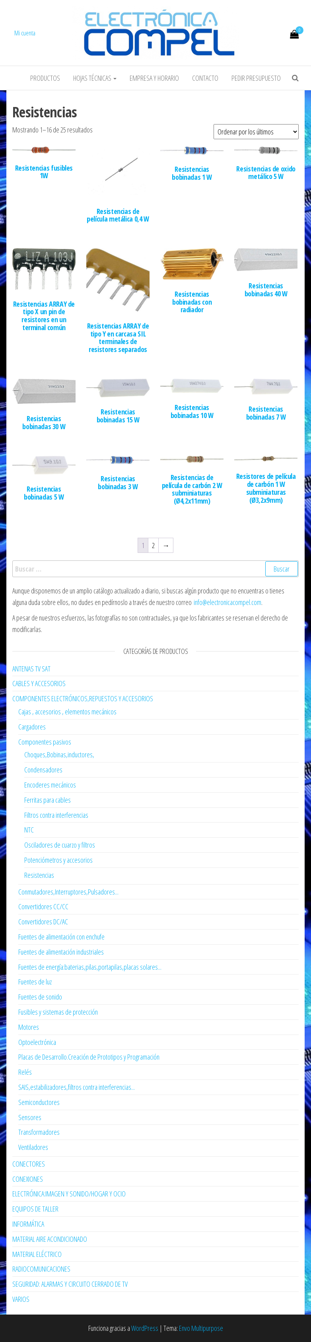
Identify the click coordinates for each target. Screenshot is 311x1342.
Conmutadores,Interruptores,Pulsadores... (68, 892)
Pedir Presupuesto (256, 78)
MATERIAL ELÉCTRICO (37, 1254)
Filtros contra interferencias (56, 815)
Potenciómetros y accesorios (58, 860)
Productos (45, 78)
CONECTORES (28, 1164)
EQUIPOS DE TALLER (35, 1209)
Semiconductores (39, 1102)
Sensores (29, 1117)
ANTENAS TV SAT (31, 668)
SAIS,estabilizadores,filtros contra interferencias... (76, 1087)
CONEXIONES (27, 1179)
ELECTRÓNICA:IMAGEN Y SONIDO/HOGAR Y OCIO (69, 1193)
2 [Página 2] (153, 545)
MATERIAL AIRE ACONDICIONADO (49, 1239)
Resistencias (39, 875)
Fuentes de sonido (40, 997)
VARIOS (20, 1299)
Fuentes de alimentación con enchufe (61, 936)
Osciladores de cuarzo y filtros (59, 845)
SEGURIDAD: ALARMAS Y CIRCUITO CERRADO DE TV (70, 1284)
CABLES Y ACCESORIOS (39, 683)
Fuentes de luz (35, 981)
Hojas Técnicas (95, 78)
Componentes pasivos (44, 742)
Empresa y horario (154, 78)
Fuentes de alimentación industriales (61, 952)
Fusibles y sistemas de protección (58, 1012)
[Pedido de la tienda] (256, 131)
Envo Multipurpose (201, 1328)
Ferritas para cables (47, 800)
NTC (29, 829)
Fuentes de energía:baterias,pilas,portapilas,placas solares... (89, 967)
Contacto (205, 78)
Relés (25, 1072)
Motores (28, 1027)
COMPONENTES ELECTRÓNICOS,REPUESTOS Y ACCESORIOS (82, 698)
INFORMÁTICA (28, 1224)
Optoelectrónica (37, 1042)
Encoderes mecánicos (50, 785)
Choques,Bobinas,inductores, (59, 754)
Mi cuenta (24, 33)
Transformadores (39, 1132)
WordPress (144, 1328)
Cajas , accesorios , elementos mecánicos (67, 711)
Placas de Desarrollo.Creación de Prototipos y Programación (88, 1057)
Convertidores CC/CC (43, 906)
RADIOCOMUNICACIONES (41, 1269)
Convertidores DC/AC (43, 921)
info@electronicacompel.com (227, 602)
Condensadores (43, 769)
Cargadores (32, 726)
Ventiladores (33, 1147)
